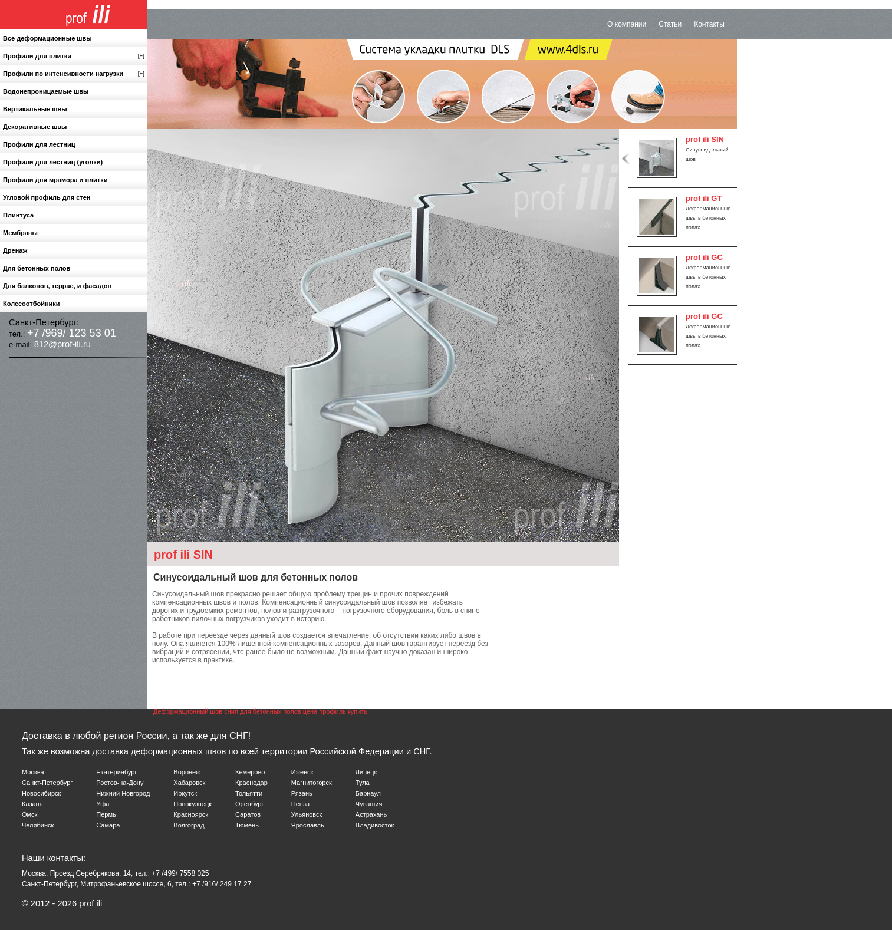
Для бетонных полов (36, 268)
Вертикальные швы (35, 109)
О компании (626, 24)
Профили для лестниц (39, 144)
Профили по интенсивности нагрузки (73, 73)
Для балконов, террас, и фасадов (57, 285)
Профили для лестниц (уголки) (53, 162)
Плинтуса (18, 215)
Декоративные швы (35, 126)
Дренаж (15, 250)
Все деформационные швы (47, 38)
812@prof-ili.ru (62, 344)
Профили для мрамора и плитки (55, 179)
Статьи (670, 24)
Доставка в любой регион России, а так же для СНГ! (136, 736)
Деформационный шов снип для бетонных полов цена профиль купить (260, 711)
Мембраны (20, 232)
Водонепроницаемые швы (46, 91)
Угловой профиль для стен (46, 197)
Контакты (709, 24)
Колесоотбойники (31, 303)
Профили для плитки (73, 56)
